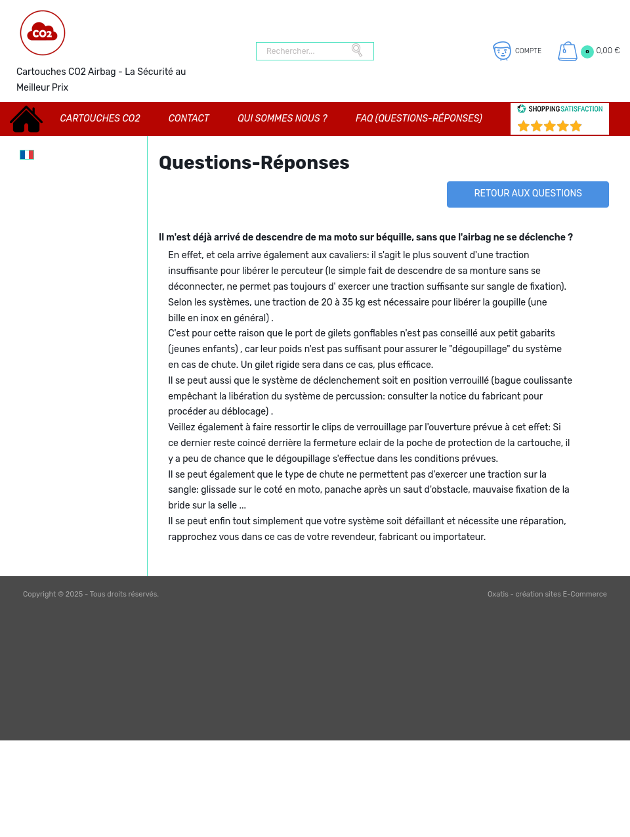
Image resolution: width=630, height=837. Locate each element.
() (593, 127)
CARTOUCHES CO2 (100, 118)
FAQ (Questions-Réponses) (419, 118)
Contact (189, 118)
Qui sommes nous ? (282, 118)
